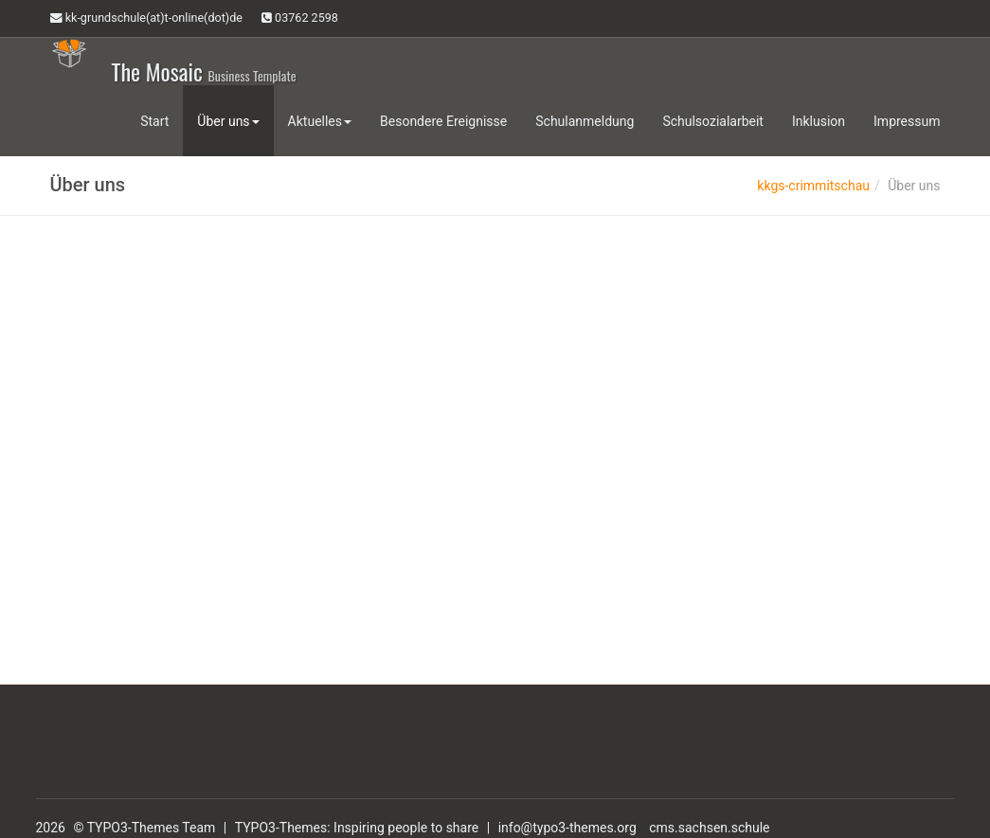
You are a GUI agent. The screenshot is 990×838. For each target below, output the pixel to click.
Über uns (228, 121)
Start (154, 121)
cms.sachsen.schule (709, 827)
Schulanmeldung (584, 121)
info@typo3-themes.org (567, 827)
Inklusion (818, 121)
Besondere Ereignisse (443, 121)
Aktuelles (319, 121)
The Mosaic (204, 69)
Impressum (906, 121)
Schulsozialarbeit (713, 121)
